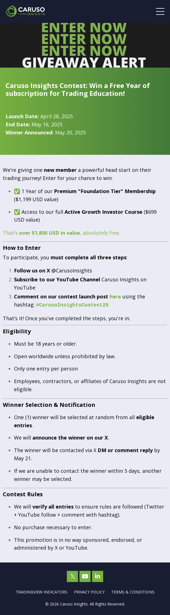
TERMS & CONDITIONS (133, 591)
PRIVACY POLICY (89, 591)
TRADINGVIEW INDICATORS (41, 591)
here (115, 296)
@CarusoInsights (71, 270)
